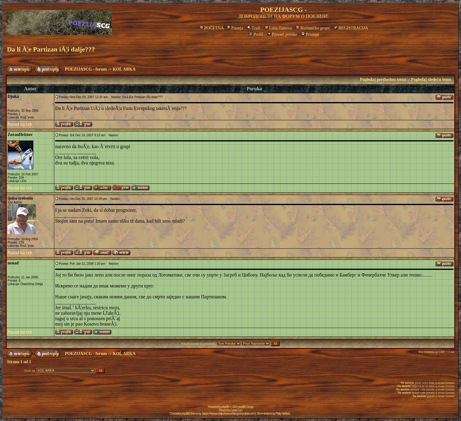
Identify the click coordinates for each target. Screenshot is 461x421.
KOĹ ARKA (124, 69)
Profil (256, 34)
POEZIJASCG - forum (86, 69)
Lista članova (278, 28)
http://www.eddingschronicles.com (237, 413)
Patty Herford (283, 413)
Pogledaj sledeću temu (431, 79)
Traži (253, 28)
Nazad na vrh (20, 124)
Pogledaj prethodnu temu (383, 79)
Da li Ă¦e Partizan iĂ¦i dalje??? (51, 49)
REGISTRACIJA (351, 28)
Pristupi (310, 34)
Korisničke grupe (313, 28)
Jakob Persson (210, 413)
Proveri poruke (282, 34)
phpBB (225, 407)
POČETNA (212, 28)
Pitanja (235, 28)
